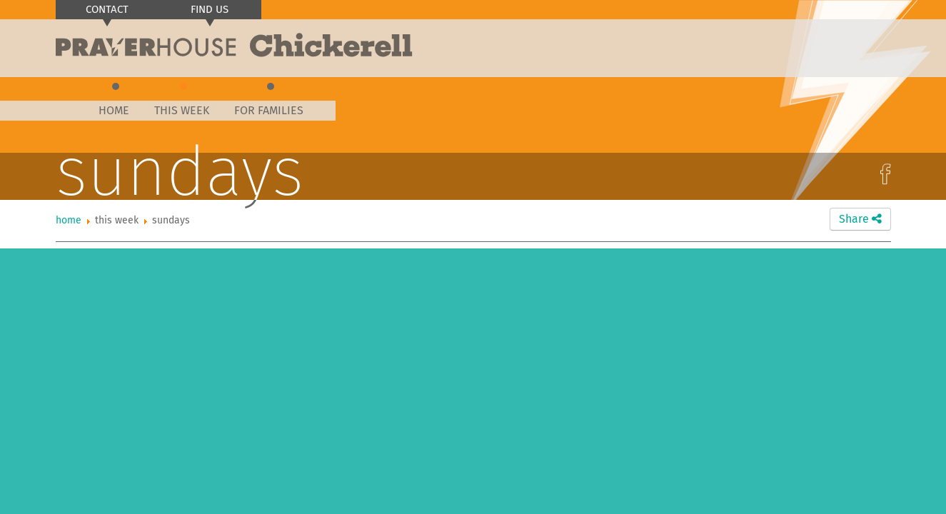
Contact (107, 9)
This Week (181, 110)
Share (860, 219)
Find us (209, 9)
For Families (268, 110)
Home (114, 110)
